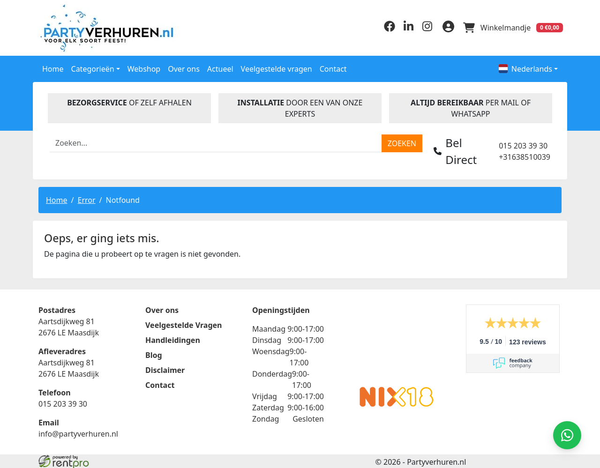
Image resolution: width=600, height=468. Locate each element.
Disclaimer (165, 369)
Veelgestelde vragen (276, 67)
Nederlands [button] (525, 67)
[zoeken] (402, 141)
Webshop (144, 67)
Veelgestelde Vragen (183, 324)
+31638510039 (524, 155)
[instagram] (422, 28)
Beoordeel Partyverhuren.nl (396, 341)
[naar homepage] (99, 27)
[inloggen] (445, 27)
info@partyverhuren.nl (78, 433)
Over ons (184, 67)
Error (86, 198)
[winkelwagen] (512, 27)
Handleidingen (172, 339)
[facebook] (385, 28)
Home (53, 67)
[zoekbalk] (216, 141)
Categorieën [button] (92, 67)
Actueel (220, 67)
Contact (333, 67)
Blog (153, 354)
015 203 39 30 (523, 144)
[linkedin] (404, 28)
